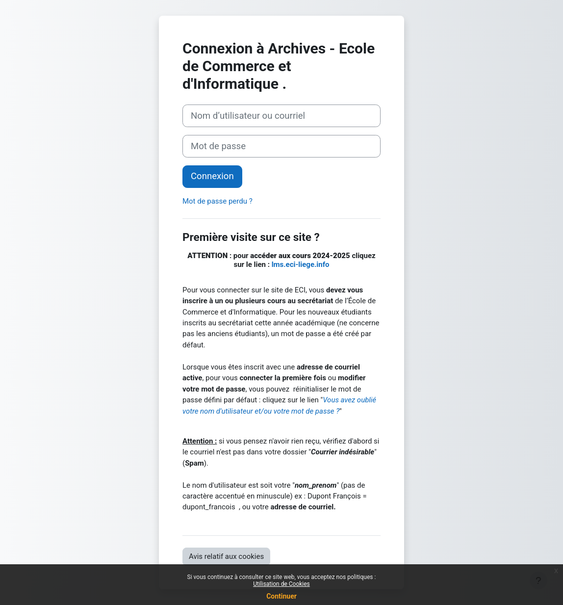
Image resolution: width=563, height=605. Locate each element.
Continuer (281, 596)
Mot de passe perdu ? (217, 201)
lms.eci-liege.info (301, 264)
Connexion (212, 176)
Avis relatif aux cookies (226, 556)
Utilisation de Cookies (281, 583)
